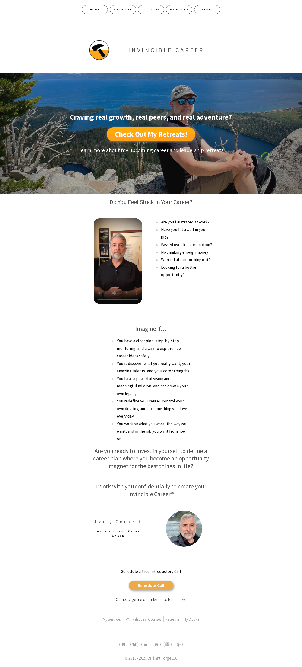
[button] (123, 645)
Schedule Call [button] (151, 585)
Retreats (172, 619)
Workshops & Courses (144, 619)
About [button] (207, 9)
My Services (112, 619)
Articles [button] (151, 9)
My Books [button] (179, 9)
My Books (191, 619)
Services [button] (123, 9)
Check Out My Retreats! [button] (151, 134)
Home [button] (95, 9)
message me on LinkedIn (142, 599)
